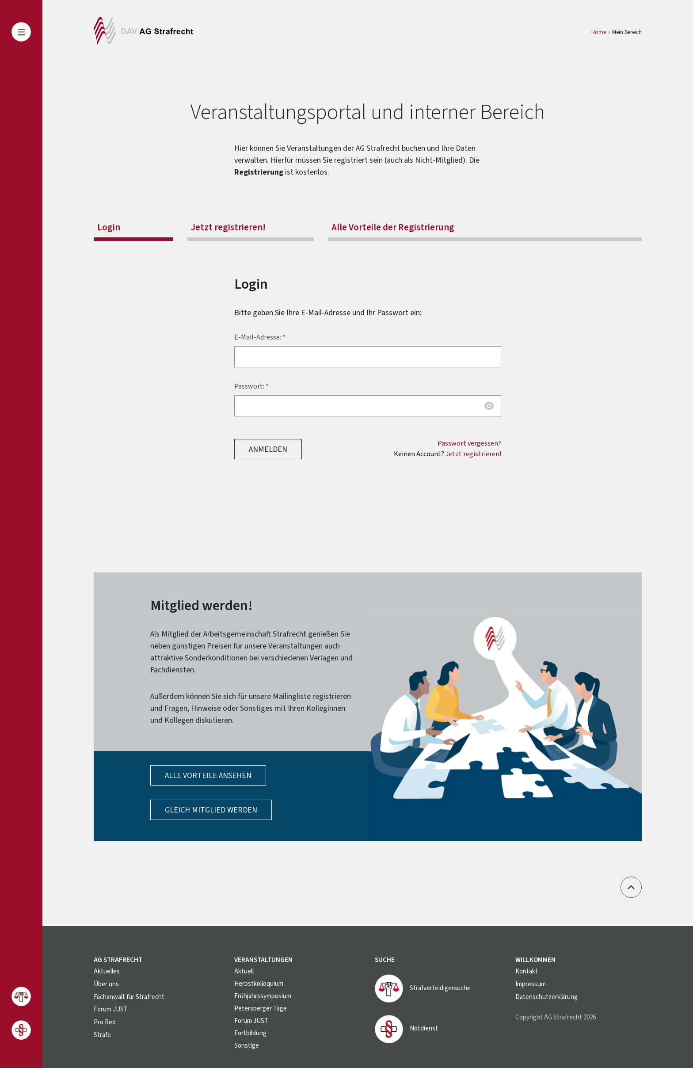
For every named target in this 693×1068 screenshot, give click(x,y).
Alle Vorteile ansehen (208, 775)
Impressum (530, 983)
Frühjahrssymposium (262, 996)
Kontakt (526, 971)
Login (108, 227)
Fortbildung (250, 1033)
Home (598, 32)
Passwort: (249, 386)
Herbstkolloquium (258, 983)
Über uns (106, 983)
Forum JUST (111, 1008)
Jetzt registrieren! (228, 227)
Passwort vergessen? (469, 443)
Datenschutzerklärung (546, 996)
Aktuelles (107, 971)
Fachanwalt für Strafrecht (129, 996)
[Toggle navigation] (21, 32)
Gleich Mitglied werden (211, 810)
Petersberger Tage (260, 1008)
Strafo (102, 1033)
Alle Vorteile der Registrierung (392, 227)
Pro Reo (105, 1021)
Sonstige (246, 1045)
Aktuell (244, 971)
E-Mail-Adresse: (257, 337)
